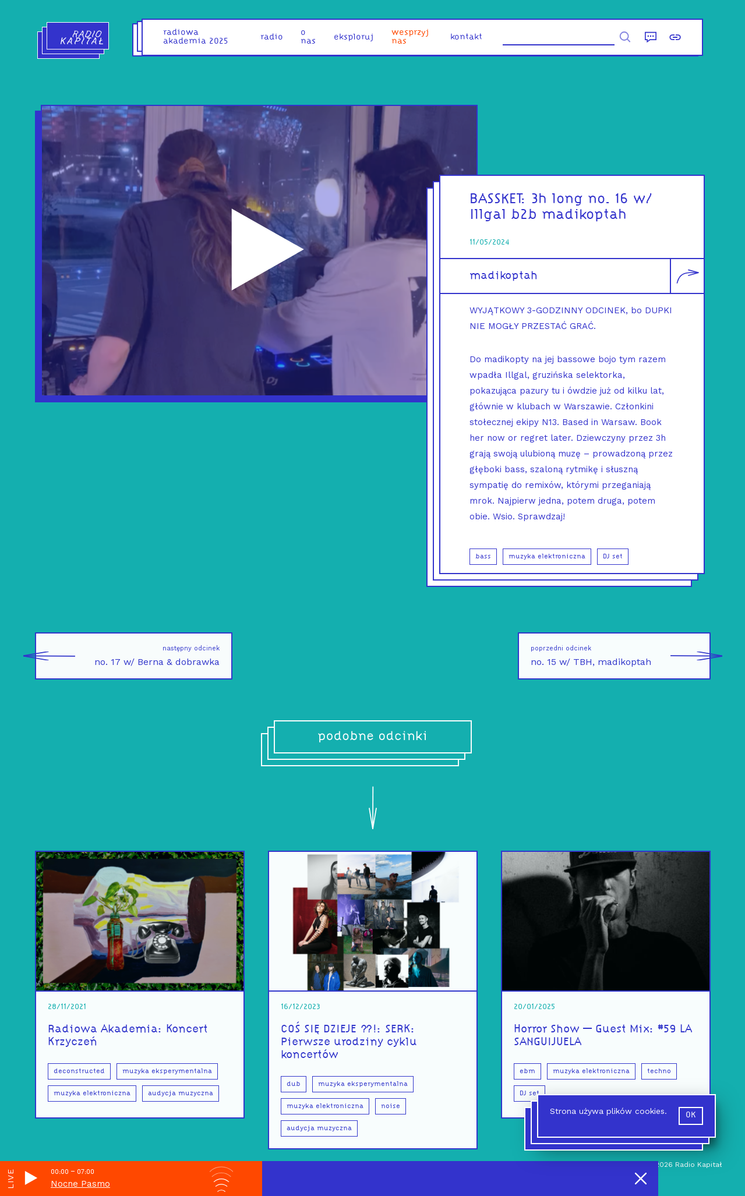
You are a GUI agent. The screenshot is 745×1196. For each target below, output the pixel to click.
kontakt (466, 37)
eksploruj (354, 37)
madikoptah (503, 276)
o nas (308, 37)
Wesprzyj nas (410, 37)
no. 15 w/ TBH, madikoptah (621, 656)
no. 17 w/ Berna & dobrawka (127, 656)
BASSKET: (500, 199)
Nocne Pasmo (80, 1184)
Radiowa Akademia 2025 (195, 37)
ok (691, 1115)
